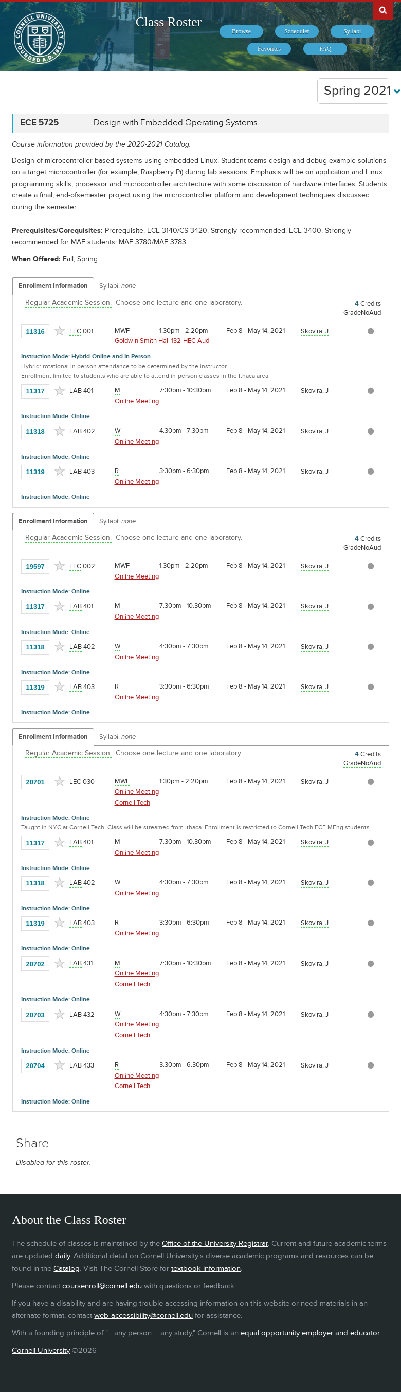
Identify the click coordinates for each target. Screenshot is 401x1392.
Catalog (66, 1268)
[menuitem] (241, 31)
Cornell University (41, 1350)
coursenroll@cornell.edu (102, 1286)
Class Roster (169, 21)
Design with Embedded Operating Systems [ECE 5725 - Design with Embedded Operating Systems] (176, 123)
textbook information (206, 1268)
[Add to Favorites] (59, 330)
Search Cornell (383, 10)
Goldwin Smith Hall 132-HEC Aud (162, 341)
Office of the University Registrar (215, 1244)
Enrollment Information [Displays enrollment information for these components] (53, 286)
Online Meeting (137, 401)
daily (62, 1256)
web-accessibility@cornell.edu (143, 1316)
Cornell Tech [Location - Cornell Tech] (132, 803)
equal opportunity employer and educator (310, 1333)
